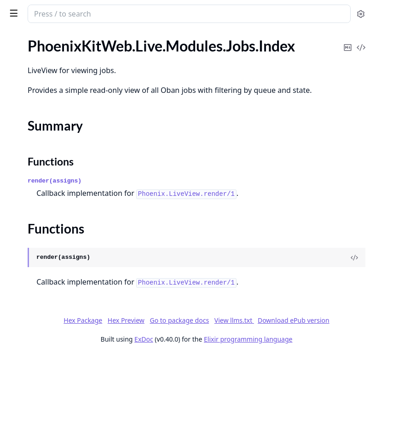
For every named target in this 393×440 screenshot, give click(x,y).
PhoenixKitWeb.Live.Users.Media (59, 337)
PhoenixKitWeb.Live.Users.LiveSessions (65, 325)
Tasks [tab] (101, 37)
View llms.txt (260, 404)
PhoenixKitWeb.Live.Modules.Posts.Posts (65, 201)
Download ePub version (319, 404)
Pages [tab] (16, 37)
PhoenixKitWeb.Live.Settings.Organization (65, 288)
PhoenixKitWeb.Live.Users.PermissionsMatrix (65, 375)
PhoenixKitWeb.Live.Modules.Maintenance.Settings (65, 139)
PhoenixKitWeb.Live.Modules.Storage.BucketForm (65, 226)
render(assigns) (193, 227)
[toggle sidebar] (126, 13)
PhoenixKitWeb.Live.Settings (52, 275)
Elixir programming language (317, 422)
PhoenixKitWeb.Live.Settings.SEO (60, 300)
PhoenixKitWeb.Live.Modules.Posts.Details (65, 151)
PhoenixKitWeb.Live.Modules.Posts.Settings (65, 213)
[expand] (128, 47)
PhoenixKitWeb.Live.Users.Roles (58, 387)
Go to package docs (205, 404)
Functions (32, 97)
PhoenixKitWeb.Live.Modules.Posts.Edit (65, 164)
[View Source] (354, 316)
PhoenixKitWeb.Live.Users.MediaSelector (65, 362)
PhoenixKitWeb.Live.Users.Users (58, 424)
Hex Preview (287, 391)
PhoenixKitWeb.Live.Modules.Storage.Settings (65, 263)
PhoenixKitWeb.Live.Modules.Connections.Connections (65, 45)
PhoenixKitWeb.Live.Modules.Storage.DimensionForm (65, 238)
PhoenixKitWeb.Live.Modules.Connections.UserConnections (65, 58)
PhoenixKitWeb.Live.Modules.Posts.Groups (65, 188)
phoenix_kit (30, 9)
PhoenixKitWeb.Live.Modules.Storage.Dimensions (65, 250)
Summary (31, 86)
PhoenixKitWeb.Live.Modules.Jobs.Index (65, 70)
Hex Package (244, 391)
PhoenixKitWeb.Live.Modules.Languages (65, 114)
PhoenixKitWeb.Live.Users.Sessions (63, 399)
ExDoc (212, 422)
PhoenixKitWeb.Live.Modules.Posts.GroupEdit (65, 176)
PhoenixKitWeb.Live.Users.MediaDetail (65, 350)
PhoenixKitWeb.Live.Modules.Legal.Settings (65, 126)
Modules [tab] (55, 37)
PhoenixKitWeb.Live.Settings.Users (62, 313)
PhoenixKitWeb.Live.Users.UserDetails (65, 412)
